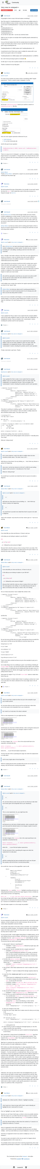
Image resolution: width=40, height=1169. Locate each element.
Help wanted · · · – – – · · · (6, 10)
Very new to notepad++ (17, 242)
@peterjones (4, 333)
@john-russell (4, 75)
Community (15, 2)
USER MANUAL (7, 139)
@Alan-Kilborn (8, 173)
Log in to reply (34, 10)
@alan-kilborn (4, 172)
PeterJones (6, 184)
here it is (13, 193)
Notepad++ (25, 1156)
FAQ (4, 141)
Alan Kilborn (7, 73)
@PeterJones (7, 214)
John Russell (7, 15)
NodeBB (19, 1158)
